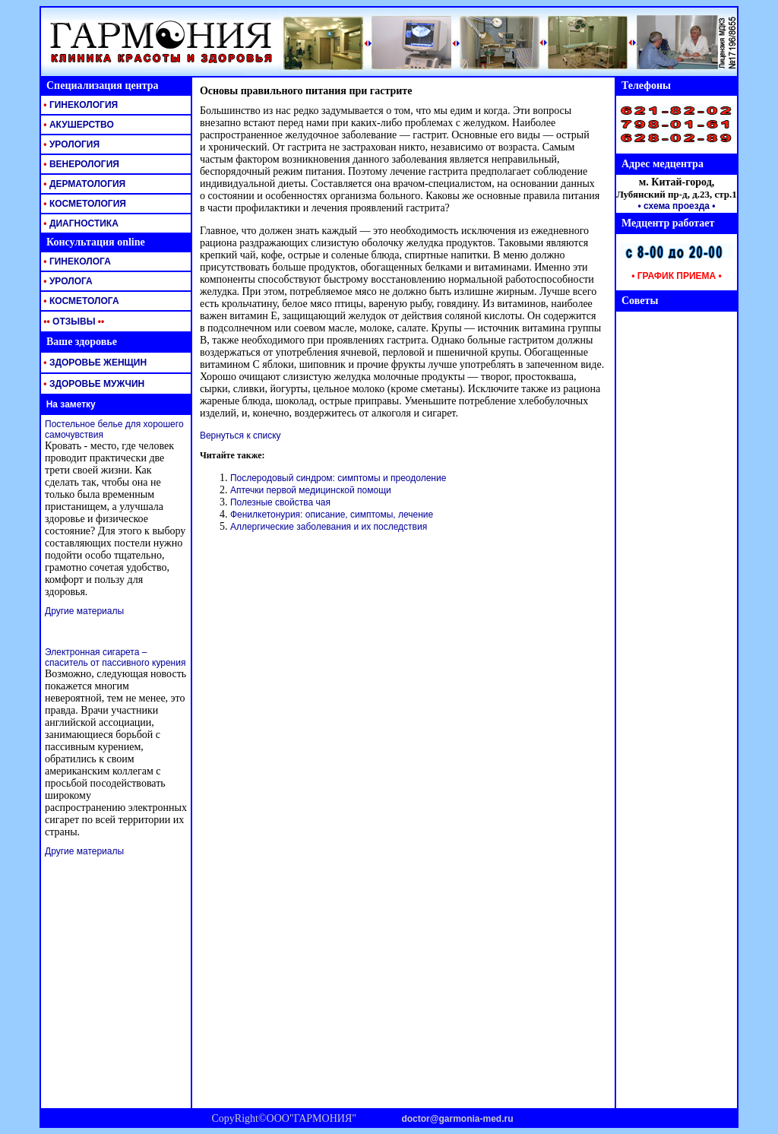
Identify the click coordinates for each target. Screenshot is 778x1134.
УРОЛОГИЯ (70, 144)
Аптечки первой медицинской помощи (310, 490)
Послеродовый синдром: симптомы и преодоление (338, 478)
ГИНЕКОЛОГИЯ (79, 105)
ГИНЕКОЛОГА (76, 261)
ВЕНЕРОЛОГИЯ (80, 164)
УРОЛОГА (67, 281)
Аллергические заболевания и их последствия (328, 526)
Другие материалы (84, 611)
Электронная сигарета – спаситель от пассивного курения (115, 657)
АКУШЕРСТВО (77, 124)
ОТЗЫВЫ (72, 321)
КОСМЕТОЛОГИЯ (83, 203)
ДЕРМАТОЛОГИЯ (83, 184)
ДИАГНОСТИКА (80, 223)
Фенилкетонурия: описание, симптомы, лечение (331, 514)
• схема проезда (673, 206)
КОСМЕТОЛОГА (80, 301)
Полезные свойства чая (280, 502)
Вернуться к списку (240, 435)
